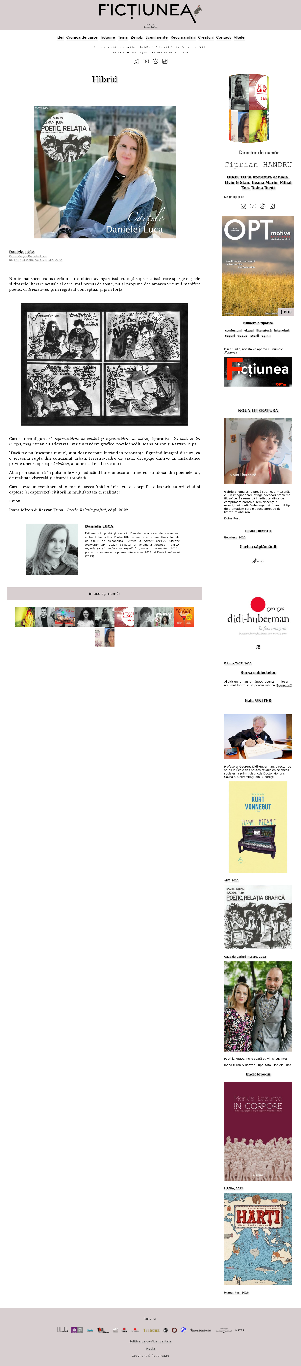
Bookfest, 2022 (235, 536)
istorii (254, 335)
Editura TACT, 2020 (238, 663)
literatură (264, 330)
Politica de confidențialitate (151, 1340)
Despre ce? (284, 684)
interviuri (281, 330)
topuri (230, 335)
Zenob (136, 37)
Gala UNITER (258, 700)
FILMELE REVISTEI (258, 530)
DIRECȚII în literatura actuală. (258, 177)
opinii (266, 335)
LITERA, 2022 (233, 1187)
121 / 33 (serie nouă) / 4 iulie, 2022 (38, 259)
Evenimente (156, 37)
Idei (60, 37)
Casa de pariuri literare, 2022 (245, 956)
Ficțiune (107, 37)
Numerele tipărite (258, 322)
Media (150, 1348)
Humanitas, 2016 (236, 1292)
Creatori (205, 37)
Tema (123, 37)
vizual (249, 330)
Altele (239, 37)
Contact (223, 37)
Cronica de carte (81, 37)
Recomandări (183, 37)
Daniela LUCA (22, 252)
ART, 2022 (231, 879)
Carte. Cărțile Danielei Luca (27, 255)
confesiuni (233, 330)
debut (242, 335)
